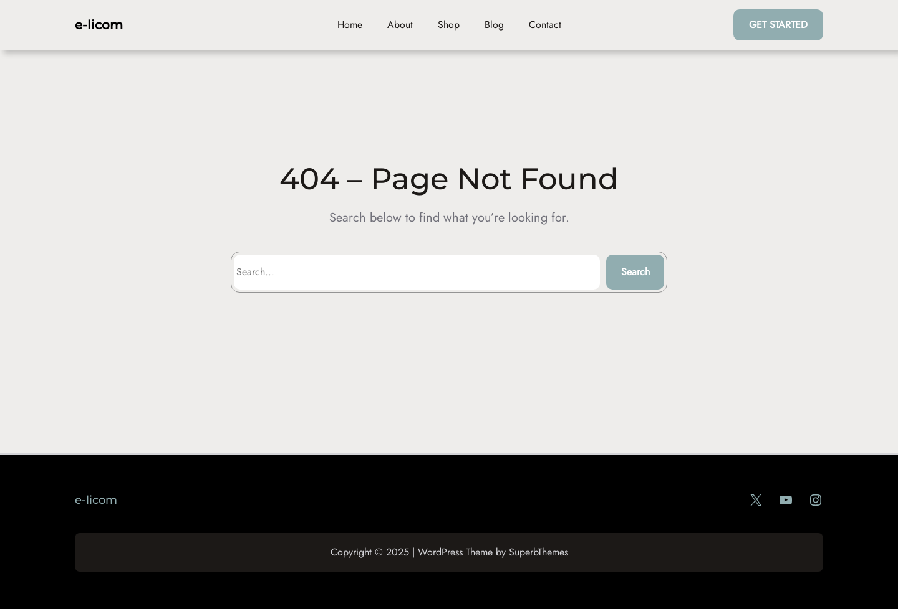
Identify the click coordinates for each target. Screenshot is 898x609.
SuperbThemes (538, 552)
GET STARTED (778, 24)
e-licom (99, 24)
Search (635, 272)
